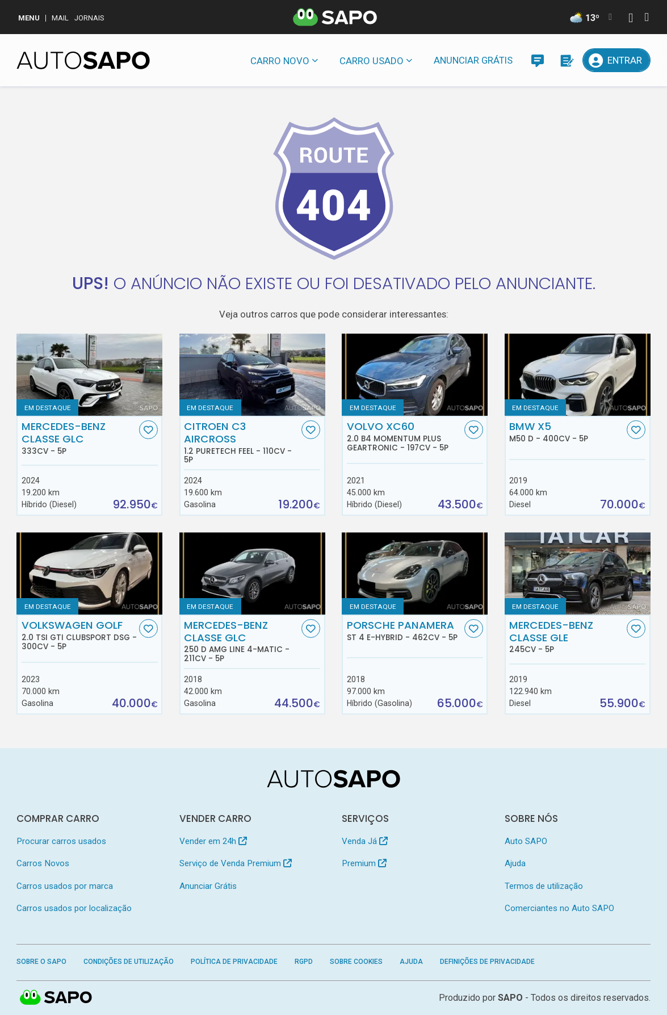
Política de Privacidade (234, 962)
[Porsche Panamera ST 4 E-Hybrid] (415, 573)
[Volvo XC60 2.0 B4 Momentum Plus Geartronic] (415, 374)
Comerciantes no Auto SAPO (559, 908)
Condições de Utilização (128, 962)
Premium (364, 863)
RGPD (304, 962)
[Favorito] (148, 429)
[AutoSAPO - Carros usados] (83, 60)
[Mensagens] (537, 60)
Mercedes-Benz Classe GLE (566, 636)
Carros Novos (42, 863)
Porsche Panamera (404, 630)
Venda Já (365, 841)
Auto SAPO (526, 841)
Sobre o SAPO (41, 962)
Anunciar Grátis (473, 60)
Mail (60, 18)
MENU (29, 18)
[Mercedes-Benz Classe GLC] (89, 374)
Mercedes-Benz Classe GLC (79, 438)
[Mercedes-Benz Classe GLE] (578, 573)
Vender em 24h (213, 841)
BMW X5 (566, 431)
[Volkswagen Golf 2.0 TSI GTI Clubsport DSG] (89, 573)
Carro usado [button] (371, 60)
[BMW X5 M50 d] (578, 374)
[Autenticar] (630, 19)
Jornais (89, 18)
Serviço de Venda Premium (235, 863)
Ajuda (515, 863)
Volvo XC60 (404, 436)
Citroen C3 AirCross (241, 442)
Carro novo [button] (279, 60)
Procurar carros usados (61, 841)
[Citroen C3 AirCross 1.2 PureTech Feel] (252, 374)
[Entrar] (616, 60)
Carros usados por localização (74, 908)
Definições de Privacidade (487, 962)
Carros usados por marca (64, 886)
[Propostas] (566, 60)
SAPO (56, 998)
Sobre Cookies (356, 962)
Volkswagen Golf (79, 635)
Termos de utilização (544, 886)
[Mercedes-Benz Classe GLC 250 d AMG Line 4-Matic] (252, 573)
